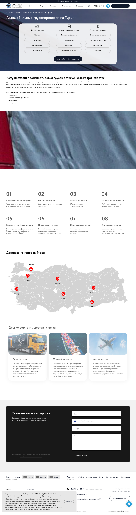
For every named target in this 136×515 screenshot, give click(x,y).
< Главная (9, 12)
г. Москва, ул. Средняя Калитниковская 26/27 (84, 499)
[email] (96, 428)
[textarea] (96, 442)
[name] (96, 414)
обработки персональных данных (31, 457)
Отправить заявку (81, 455)
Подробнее (46, 509)
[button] (68, 59)
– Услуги (17, 12)
